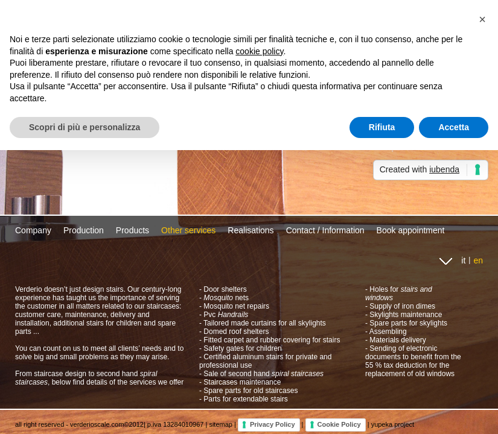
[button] (482, 19)
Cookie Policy (339, 424)
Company (33, 230)
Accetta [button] (453, 127)
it (463, 260)
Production (83, 230)
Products (132, 230)
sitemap (220, 424)
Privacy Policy (272, 424)
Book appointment (411, 230)
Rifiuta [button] (382, 127)
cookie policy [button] (259, 51)
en (478, 260)
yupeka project (393, 424)
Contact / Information (325, 230)
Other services (188, 230)
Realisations (250, 230)
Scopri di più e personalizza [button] (84, 127)
